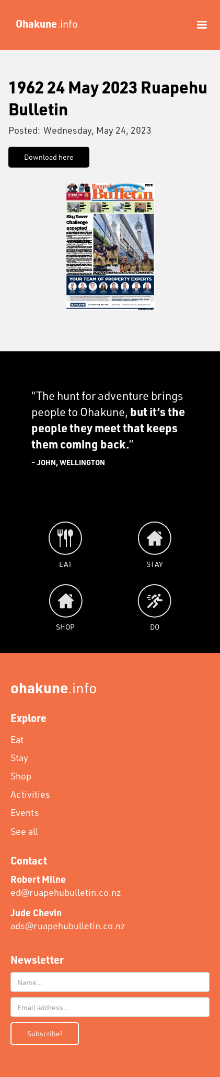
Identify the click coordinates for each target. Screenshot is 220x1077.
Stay (19, 757)
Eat (17, 739)
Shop (20, 776)
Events (24, 812)
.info (53, 687)
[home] (44, 23)
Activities (30, 794)
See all (24, 831)
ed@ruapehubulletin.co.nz (65, 885)
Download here (49, 157)
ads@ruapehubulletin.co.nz (67, 919)
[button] (197, 25)
